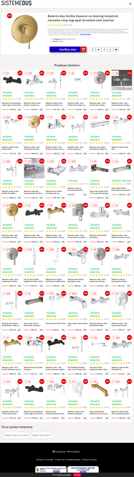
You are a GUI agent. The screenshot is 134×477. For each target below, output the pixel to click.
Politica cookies (89, 459)
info (19, 109)
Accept (77, 474)
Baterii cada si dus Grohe (16, 435)
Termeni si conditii (44, 459)
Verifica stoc (72, 49)
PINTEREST (73, 451)
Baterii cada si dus (41, 435)
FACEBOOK (59, 451)
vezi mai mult (85, 34)
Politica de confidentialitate (68, 459)
